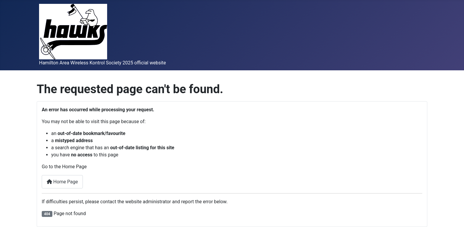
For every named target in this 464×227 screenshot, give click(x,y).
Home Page (62, 182)
